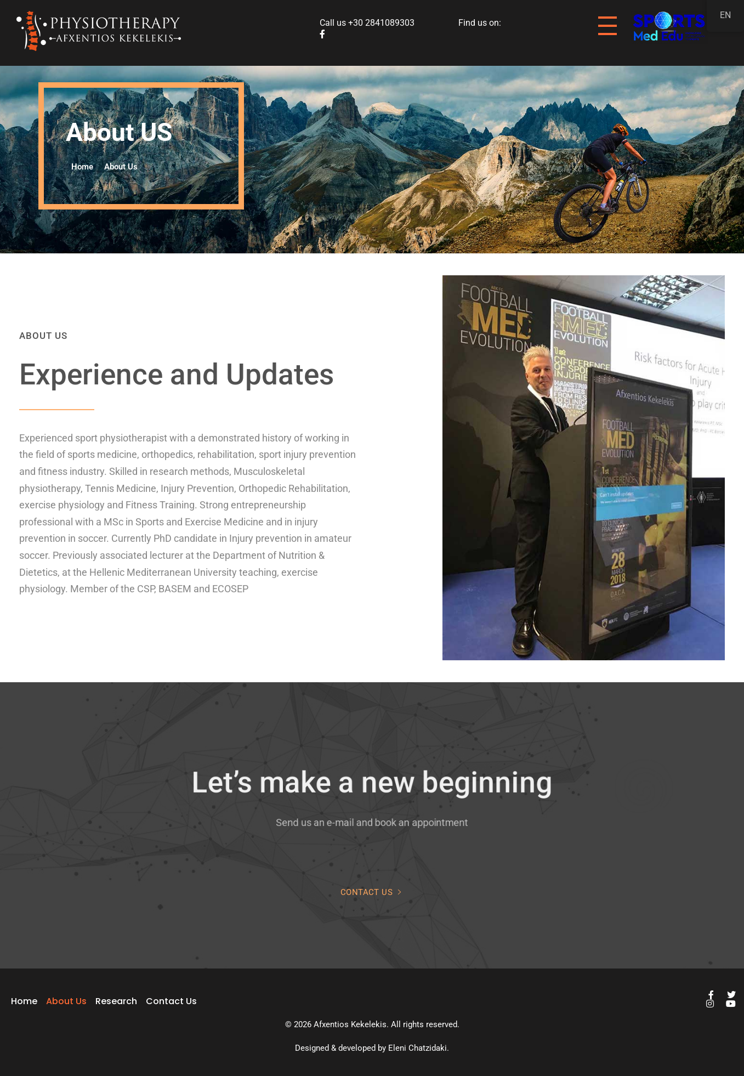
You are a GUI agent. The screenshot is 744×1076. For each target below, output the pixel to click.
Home (82, 167)
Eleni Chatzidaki (417, 1048)
